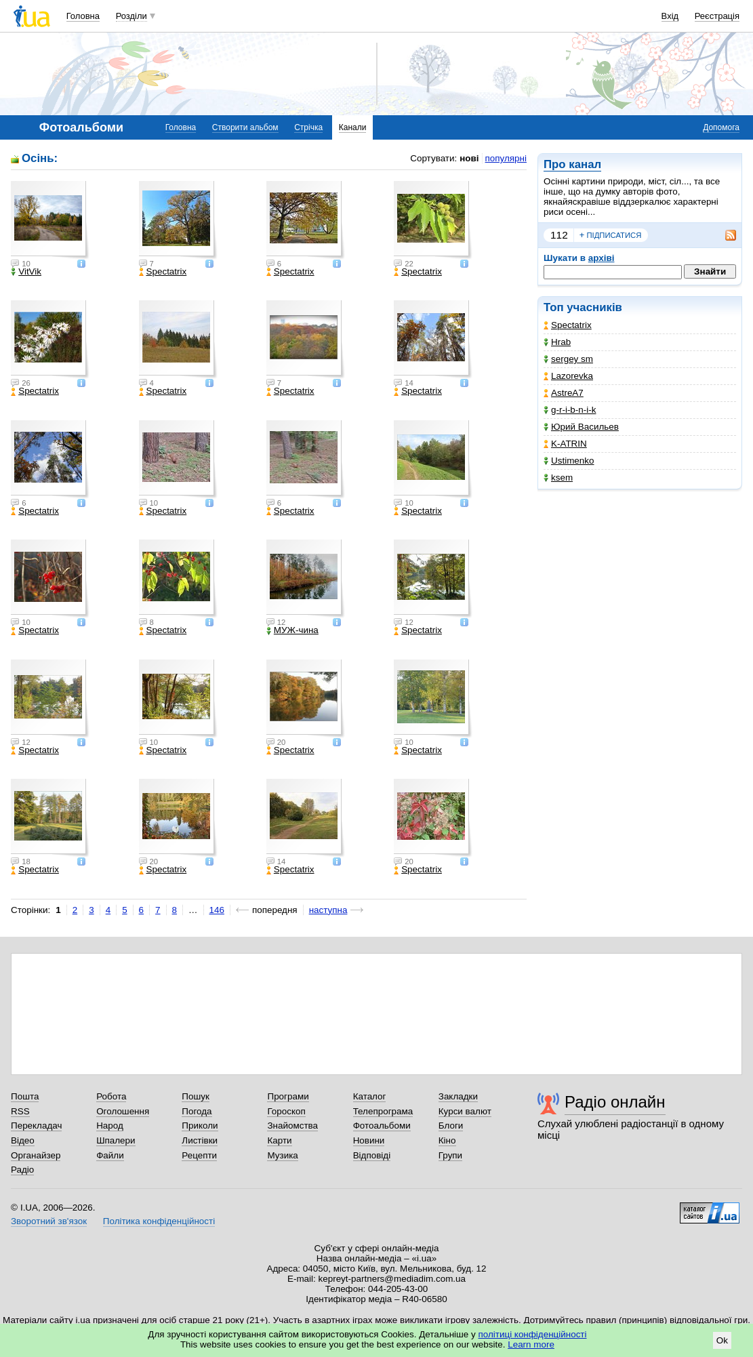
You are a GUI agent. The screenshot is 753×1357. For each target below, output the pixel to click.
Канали (353, 127)
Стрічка (308, 127)
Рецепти (199, 1155)
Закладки (458, 1096)
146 (216, 910)
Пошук (195, 1096)
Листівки (200, 1140)
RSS (20, 1111)
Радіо (22, 1169)
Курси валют (465, 1111)
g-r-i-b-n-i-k (570, 410)
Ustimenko (569, 460)
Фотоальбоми (382, 1125)
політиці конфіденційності (533, 1334)
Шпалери (115, 1140)
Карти (279, 1140)
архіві (601, 258)
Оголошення (122, 1111)
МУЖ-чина (292, 630)
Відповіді (372, 1155)
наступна (328, 910)
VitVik (26, 272)
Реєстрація (717, 16)
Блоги (451, 1125)
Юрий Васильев (581, 427)
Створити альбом (245, 127)
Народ (109, 1125)
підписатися (610, 235)
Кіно (447, 1140)
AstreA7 (564, 393)
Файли (110, 1155)
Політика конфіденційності (159, 1221)
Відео (23, 1140)
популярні (506, 158)
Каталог (369, 1096)
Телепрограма (383, 1111)
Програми (287, 1096)
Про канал (572, 164)
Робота (111, 1096)
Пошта (25, 1096)
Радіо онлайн (615, 1102)
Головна (83, 16)
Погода (196, 1111)
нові (469, 158)
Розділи (131, 16)
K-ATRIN (565, 444)
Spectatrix (568, 325)
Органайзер (35, 1155)
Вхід (670, 16)
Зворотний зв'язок (49, 1221)
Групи (450, 1155)
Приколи (200, 1125)
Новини (369, 1140)
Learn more (531, 1344)
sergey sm (568, 359)
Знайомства (292, 1125)
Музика (282, 1155)
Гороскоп (286, 1111)
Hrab (557, 342)
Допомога (721, 127)
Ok (722, 1340)
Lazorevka (568, 376)
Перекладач (36, 1125)
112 (559, 235)
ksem (558, 477)
